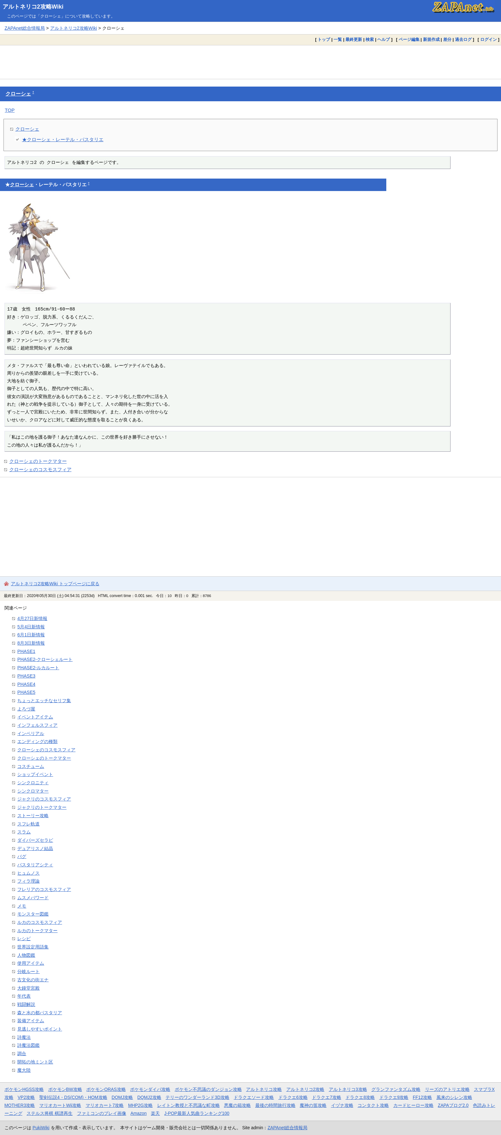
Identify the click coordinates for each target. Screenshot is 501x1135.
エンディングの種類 (37, 741)
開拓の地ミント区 (35, 1061)
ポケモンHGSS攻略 (24, 1089)
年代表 (24, 996)
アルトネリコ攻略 (264, 1089)
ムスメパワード (33, 897)
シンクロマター (33, 791)
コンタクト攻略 (373, 1105)
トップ (324, 39)
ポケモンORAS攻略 (106, 1089)
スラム (24, 831)
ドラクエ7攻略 (326, 1097)
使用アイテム (30, 963)
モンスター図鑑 (33, 913)
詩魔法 (24, 1037)
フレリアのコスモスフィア (44, 889)
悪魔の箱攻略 (237, 1105)
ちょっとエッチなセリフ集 (44, 700)
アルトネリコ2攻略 (305, 1089)
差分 (447, 39)
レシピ (24, 938)
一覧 (338, 39)
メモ (21, 906)
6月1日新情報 (31, 634)
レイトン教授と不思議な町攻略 (188, 1105)
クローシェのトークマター (38, 461)
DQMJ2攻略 (149, 1097)
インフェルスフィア (37, 725)
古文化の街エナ (33, 979)
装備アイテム (30, 1020)
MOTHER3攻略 (19, 1105)
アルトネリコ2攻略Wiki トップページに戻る (55, 583)
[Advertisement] (250, 62)
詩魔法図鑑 (28, 1045)
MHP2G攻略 (140, 1105)
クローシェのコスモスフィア (40, 469)
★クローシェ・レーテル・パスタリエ (63, 139)
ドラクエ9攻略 (394, 1097)
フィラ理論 (28, 881)
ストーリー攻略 (33, 815)
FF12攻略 (422, 1097)
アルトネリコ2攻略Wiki (33, 7)
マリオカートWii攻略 (60, 1105)
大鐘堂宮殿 (28, 988)
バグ (21, 856)
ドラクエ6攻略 (293, 1097)
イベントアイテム (35, 716)
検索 (370, 39)
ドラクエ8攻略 (360, 1097)
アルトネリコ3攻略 (348, 1089)
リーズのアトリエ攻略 (447, 1089)
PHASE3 (26, 676)
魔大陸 (24, 1070)
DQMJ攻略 (122, 1097)
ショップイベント (35, 774)
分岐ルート (28, 971)
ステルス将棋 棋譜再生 (50, 1113)
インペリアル (30, 733)
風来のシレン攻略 (454, 1097)
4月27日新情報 (32, 618)
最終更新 (353, 39)
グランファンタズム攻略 (395, 1089)
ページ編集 (409, 39)
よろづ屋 (26, 708)
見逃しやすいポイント (39, 1028)
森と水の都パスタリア (39, 1012)
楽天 (155, 1113)
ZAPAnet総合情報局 (24, 28)
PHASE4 (26, 684)
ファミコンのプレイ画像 (101, 1113)
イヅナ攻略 (342, 1105)
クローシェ (18, 93)
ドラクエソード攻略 (254, 1097)
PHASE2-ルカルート (38, 667)
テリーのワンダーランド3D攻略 (197, 1097)
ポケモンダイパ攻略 (150, 1089)
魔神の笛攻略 (313, 1105)
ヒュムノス (28, 873)
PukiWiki (41, 1127)
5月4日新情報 (31, 626)
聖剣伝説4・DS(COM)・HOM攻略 (73, 1097)
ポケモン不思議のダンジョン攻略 (208, 1089)
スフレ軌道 (28, 823)
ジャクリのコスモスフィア (44, 798)
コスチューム (30, 766)
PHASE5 (26, 692)
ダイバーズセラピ (35, 840)
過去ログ (463, 39)
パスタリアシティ (35, 864)
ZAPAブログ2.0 (453, 1105)
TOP (10, 110)
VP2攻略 (26, 1097)
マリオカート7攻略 (105, 1105)
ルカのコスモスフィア (39, 922)
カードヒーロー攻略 (413, 1105)
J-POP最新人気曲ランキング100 (196, 1113)
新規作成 (431, 39)
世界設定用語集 (33, 946)
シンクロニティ (33, 782)
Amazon (138, 1113)
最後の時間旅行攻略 (275, 1105)
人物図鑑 (26, 955)
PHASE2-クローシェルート (45, 659)
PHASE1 (26, 651)
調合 (21, 1053)
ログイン (488, 39)
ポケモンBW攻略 (65, 1089)
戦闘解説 (26, 1004)
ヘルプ (383, 39)
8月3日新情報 (31, 643)
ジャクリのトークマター (41, 807)
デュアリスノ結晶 (35, 848)
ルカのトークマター (37, 930)
